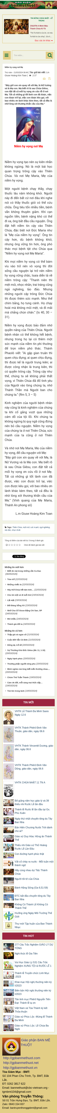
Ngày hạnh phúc (15, 658)
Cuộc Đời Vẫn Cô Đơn (17, 640)
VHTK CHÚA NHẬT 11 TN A (30, 782)
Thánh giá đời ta (14, 624)
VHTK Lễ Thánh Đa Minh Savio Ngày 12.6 (32, 713)
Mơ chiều (11, 619)
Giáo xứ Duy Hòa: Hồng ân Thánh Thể (33, 838)
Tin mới (28, 702)
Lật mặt (10, 600)
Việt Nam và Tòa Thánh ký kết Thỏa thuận (31, 1010)
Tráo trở (11, 579)
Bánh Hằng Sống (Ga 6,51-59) (31, 887)
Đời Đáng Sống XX (16, 605)
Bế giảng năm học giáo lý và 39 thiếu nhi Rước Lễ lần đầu (32, 802)
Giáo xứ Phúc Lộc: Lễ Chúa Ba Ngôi (32, 1027)
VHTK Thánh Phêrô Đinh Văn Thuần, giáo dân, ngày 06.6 (31, 729)
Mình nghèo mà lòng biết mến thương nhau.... (28, 669)
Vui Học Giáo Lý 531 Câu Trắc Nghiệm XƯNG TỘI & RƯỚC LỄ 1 (33, 964)
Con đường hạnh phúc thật (29, 854)
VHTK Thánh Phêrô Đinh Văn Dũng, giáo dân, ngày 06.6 (31, 767)
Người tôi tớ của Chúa (27, 879)
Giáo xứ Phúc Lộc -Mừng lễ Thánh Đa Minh (33, 1018)
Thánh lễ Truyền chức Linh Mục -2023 (32, 975)
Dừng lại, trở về (14, 645)
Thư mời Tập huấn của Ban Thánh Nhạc (33, 925)
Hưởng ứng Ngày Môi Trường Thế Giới (33, 915)
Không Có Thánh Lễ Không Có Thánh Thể (31, 906)
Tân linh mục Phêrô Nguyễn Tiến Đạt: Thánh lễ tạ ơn (32, 1001)
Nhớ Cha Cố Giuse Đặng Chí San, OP (24, 610)
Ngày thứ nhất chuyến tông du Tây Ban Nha (33, 820)
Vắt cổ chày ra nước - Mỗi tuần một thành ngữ (34, 863)
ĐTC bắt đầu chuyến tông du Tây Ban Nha (33, 898)
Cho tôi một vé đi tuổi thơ (19, 595)
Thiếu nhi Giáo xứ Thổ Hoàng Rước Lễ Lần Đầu (31, 847)
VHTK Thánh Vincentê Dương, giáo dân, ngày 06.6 (34, 747)
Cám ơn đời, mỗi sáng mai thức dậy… (25, 682)
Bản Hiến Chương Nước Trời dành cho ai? (33, 829)
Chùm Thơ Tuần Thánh (18, 677)
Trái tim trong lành (15, 691)
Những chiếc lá (14, 584)
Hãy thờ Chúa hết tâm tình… (20, 590)
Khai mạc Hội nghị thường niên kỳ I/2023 (33, 984)
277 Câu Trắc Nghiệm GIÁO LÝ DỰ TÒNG (34, 946)
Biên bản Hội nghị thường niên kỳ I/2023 (33, 992)
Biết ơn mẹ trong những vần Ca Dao (24, 571)
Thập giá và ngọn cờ (16, 634)
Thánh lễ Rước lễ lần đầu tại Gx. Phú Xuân (32, 811)
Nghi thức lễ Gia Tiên (26, 953)
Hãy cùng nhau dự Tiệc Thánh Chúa (31, 872)
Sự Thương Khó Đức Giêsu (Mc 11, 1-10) (26, 650)
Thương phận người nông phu (21, 664)
